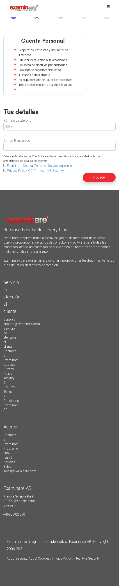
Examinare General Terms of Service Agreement (40, 165)
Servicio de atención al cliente (9, 337)
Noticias (9, 462)
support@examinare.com (21, 324)
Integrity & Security (86, 558)
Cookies (9, 364)
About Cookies (39, 558)
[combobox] (9, 126)
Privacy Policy (17, 170)
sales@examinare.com (19, 471)
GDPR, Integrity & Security (46, 170)
